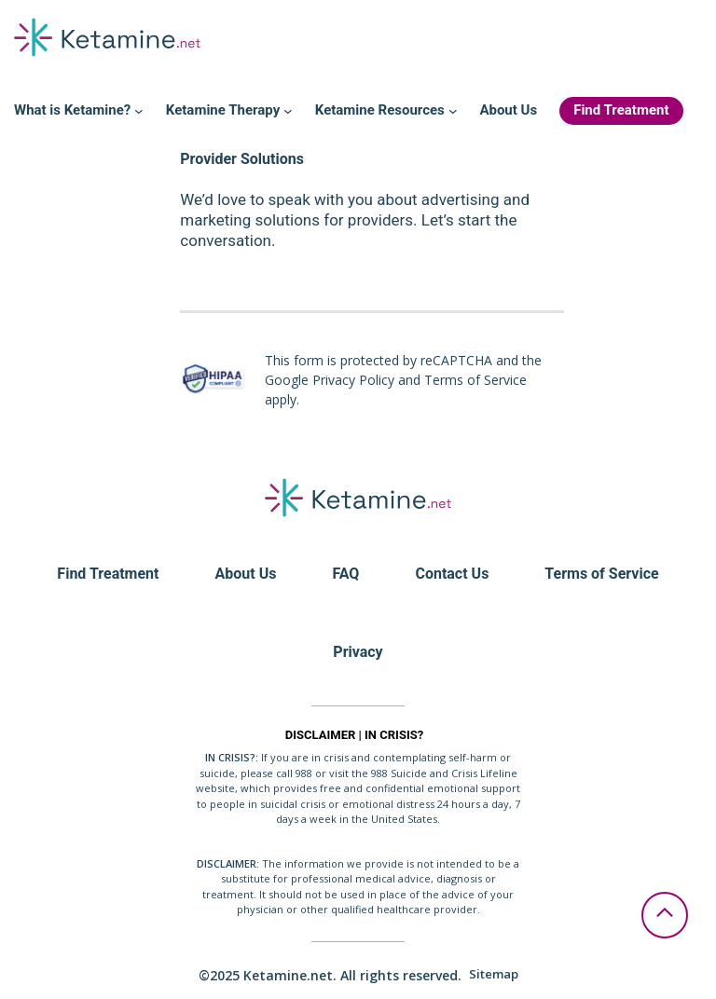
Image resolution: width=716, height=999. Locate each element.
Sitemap (493, 973)
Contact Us (452, 573)
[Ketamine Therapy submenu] (288, 111)
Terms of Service (601, 573)
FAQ (345, 573)
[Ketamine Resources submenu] (453, 111)
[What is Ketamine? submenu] (139, 111)
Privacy (357, 652)
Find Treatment (107, 573)
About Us (246, 573)
